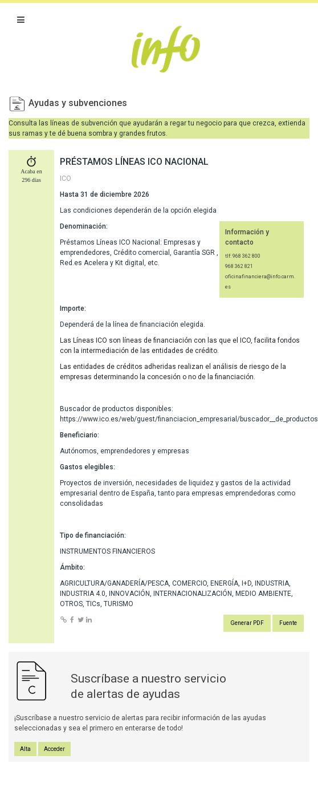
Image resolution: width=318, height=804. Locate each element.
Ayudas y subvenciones (77, 103)
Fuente (288, 623)
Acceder (54, 749)
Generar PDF (247, 623)
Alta (25, 749)
